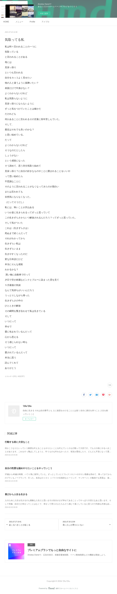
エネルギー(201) (11, 376)
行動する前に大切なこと (17, 442)
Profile (32, 22)
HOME (6, 22)
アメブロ (45, 22)
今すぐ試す (44, 13)
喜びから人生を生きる (16, 494)
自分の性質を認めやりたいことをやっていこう (28, 468)
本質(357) (21, 376)
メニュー (19, 22)
